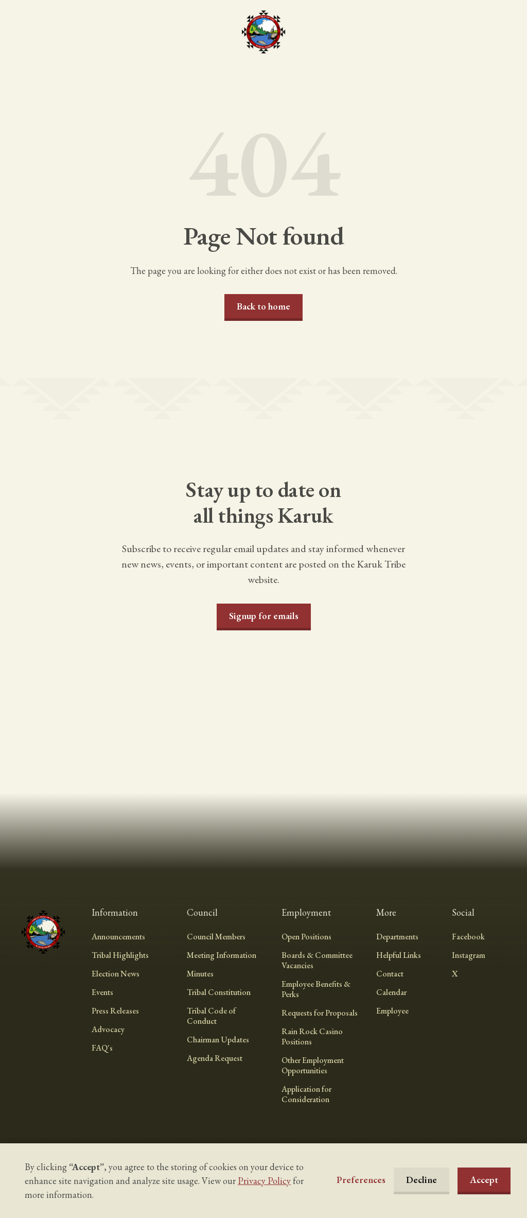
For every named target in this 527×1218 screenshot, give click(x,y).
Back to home (263, 306)
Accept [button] (484, 1180)
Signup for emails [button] (263, 616)
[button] (361, 1180)
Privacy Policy (264, 1181)
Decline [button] (421, 1180)
